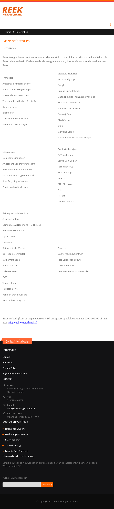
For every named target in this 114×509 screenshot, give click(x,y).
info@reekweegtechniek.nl (21, 408)
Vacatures (8, 362)
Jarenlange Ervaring (15, 428)
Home (8, 31)
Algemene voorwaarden (15, 373)
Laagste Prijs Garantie (16, 451)
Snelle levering (12, 445)
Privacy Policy (9, 368)
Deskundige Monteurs (16, 434)
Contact (6, 356)
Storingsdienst (12, 439)
